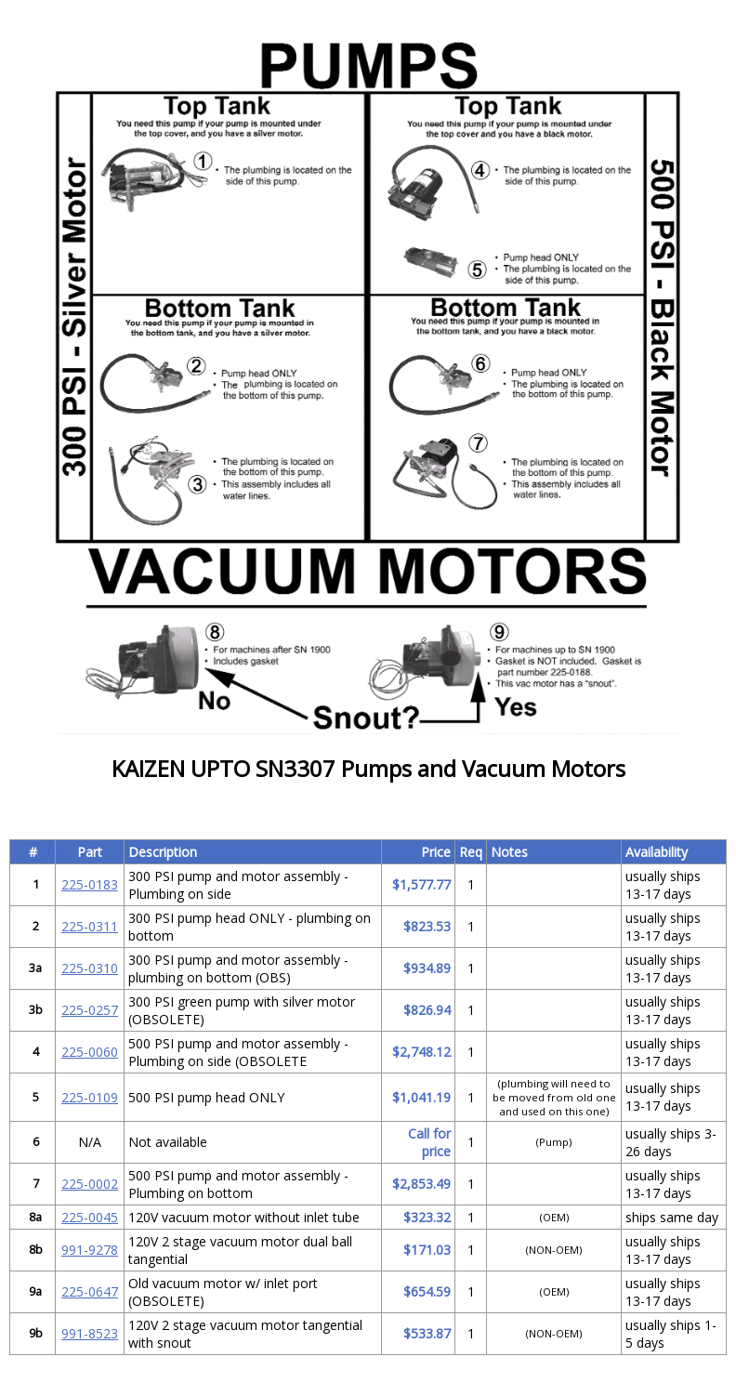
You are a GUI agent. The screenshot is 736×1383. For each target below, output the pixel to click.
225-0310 (89, 968)
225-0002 (89, 1183)
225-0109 (89, 1097)
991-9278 (89, 1249)
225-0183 (89, 884)
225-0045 (89, 1217)
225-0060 (89, 1051)
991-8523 (89, 1333)
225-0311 (89, 926)
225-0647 (89, 1291)
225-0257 (89, 1010)
